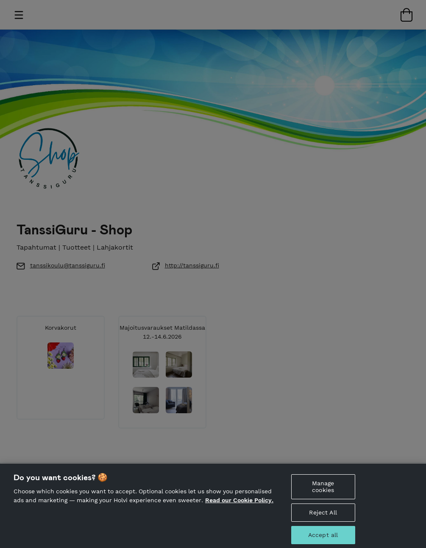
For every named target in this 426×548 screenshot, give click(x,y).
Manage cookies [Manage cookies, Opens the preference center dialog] (323, 494)
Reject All (323, 520)
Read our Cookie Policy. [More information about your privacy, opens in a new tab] (239, 508)
